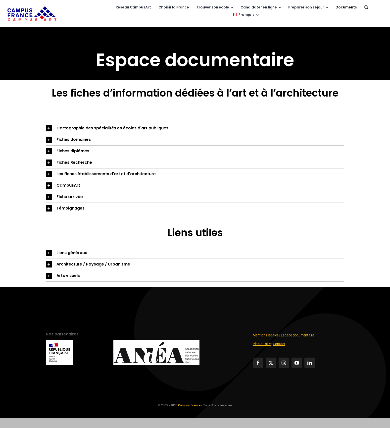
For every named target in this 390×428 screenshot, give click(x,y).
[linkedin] (309, 363)
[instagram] (284, 363)
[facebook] (258, 363)
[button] (366, 7)
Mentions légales (266, 335)
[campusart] (32, 8)
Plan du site (262, 344)
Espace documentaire (297, 335)
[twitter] (271, 363)
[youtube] (297, 363)
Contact (279, 344)
